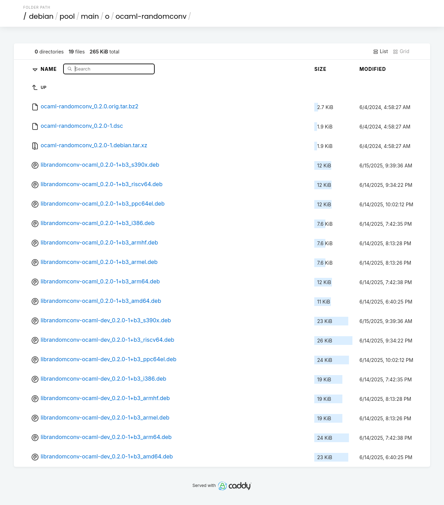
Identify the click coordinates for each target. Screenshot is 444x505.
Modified (372, 69)
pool (67, 16)
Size (320, 69)
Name (49, 69)
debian (41, 16)
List (380, 51)
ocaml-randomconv (151, 16)
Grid (401, 51)
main (90, 16)
